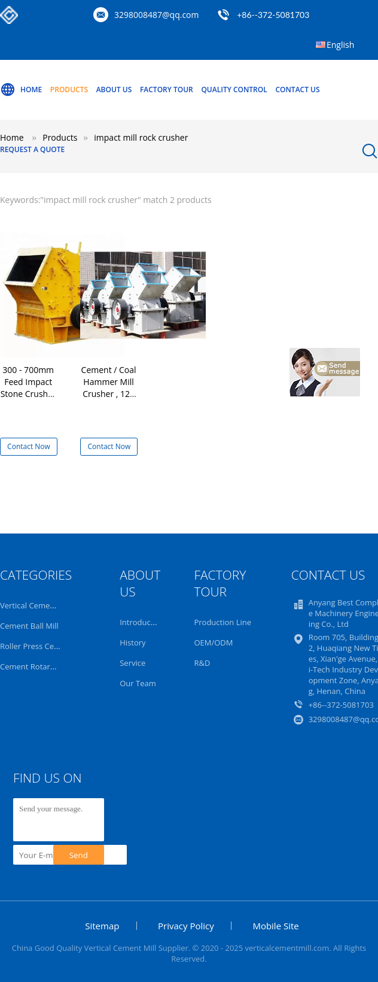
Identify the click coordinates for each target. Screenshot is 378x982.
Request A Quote (32, 149)
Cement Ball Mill (29, 625)
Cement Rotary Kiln (34, 666)
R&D (202, 662)
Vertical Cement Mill (36, 605)
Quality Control (234, 89)
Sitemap (102, 926)
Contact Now (28, 446)
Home (21, 90)
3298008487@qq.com (156, 14)
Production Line (222, 622)
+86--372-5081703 (273, 15)
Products (69, 89)
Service (132, 662)
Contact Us (297, 89)
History (132, 642)
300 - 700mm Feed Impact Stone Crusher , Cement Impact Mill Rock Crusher (28, 399)
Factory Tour (166, 89)
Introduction (142, 622)
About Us (114, 89)
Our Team (138, 683)
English (340, 44)
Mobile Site (275, 926)
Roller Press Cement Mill (44, 646)
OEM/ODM (213, 642)
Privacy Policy (186, 926)
